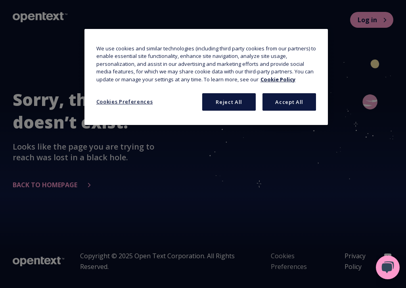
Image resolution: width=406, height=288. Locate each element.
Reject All (229, 102)
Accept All (289, 102)
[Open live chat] (388, 267)
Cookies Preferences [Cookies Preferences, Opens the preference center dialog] (124, 101)
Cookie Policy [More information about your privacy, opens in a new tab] (277, 79)
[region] (206, 77)
